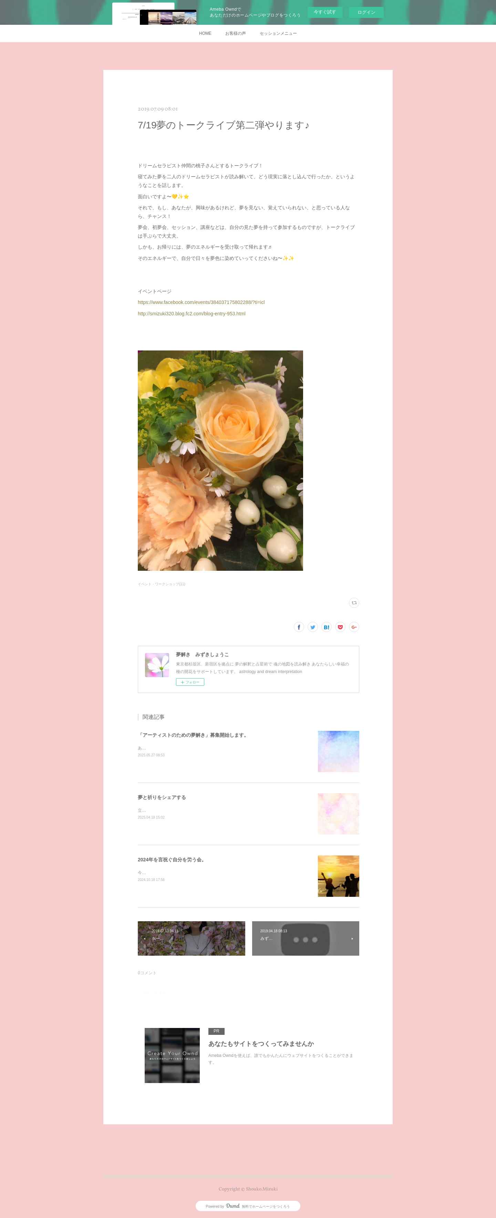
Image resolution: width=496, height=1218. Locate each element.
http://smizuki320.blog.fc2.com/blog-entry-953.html (192, 313)
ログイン (366, 12)
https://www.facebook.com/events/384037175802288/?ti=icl (201, 302)
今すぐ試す (325, 11)
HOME (205, 33)
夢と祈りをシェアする (162, 797)
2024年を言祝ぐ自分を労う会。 (172, 859)
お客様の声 (235, 33)
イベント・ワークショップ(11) (161, 584)
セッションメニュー (278, 33)
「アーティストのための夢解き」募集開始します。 (193, 735)
